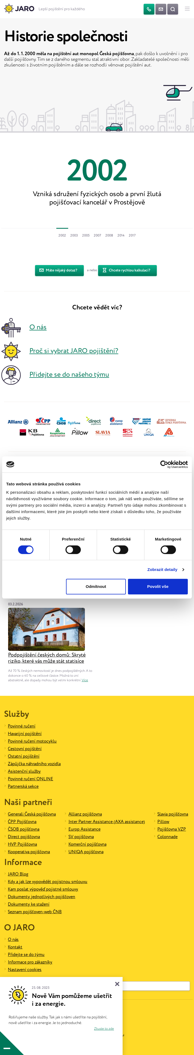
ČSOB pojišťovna (23, 829)
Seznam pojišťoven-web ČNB (35, 912)
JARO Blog (18, 874)
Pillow (163, 822)
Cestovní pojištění (24, 749)
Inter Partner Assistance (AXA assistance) (106, 822)
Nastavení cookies (24, 970)
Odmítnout (96, 586)
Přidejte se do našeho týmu (69, 375)
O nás (38, 327)
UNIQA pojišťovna (85, 852)
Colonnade (167, 837)
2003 (74, 235)
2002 (62, 235)
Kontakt (15, 947)
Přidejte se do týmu (26, 955)
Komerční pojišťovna (87, 844)
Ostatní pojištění (23, 756)
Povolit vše (157, 586)
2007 (97, 235)
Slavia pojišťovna (172, 814)
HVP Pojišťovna (22, 844)
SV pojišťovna (81, 837)
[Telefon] (149, 9)
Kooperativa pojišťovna (29, 852)
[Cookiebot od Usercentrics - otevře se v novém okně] (164, 464)
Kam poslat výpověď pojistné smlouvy (43, 889)
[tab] (62, 235)
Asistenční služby (24, 771)
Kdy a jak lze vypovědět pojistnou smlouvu (47, 882)
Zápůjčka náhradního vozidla (34, 764)
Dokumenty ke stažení (28, 904)
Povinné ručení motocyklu (32, 741)
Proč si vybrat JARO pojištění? (73, 351)
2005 (85, 235)
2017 (132, 235)
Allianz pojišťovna (85, 814)
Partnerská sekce (23, 787)
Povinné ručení (21, 726)
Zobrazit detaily (162, 569)
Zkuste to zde (104, 1029)
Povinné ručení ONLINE (30, 779)
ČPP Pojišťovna (22, 822)
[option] (97, 180)
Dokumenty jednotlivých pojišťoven (41, 897)
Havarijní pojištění (24, 734)
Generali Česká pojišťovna (32, 814)
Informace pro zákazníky (30, 962)
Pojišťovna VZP (171, 829)
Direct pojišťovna (24, 837)
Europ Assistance (84, 829)
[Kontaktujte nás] (160, 9)
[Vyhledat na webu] (172, 9)
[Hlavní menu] (187, 9)
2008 (109, 235)
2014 (120, 235)
